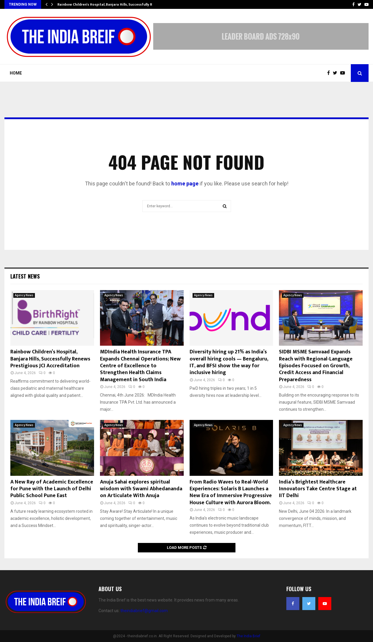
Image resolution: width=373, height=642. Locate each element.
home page (184, 183)
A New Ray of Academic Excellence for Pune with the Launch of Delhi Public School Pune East (51, 489)
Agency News (24, 295)
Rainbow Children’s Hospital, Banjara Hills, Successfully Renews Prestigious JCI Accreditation (50, 358)
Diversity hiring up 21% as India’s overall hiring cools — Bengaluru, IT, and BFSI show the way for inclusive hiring (229, 362)
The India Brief (248, 636)
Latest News (25, 276)
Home (16, 73)
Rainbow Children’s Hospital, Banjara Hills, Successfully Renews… (111, 4)
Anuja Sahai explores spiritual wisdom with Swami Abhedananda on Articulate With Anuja (141, 489)
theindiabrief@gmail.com (144, 610)
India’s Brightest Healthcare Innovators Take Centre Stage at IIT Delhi (318, 489)
